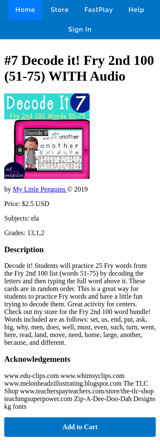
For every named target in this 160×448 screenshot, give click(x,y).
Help (136, 10)
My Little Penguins (40, 189)
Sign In (80, 29)
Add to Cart (80, 427)
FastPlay (98, 10)
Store (60, 10)
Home (25, 10)
